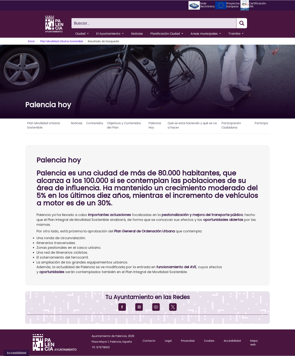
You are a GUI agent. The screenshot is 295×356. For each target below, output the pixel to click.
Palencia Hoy (154, 125)
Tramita (235, 33)
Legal (168, 341)
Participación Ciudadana (231, 125)
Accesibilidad (232, 341)
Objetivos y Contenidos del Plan (124, 125)
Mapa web (254, 342)
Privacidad (188, 341)
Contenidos (94, 123)
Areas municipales (206, 33)
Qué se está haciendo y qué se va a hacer (192, 125)
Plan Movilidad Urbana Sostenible (61, 41)
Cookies (209, 341)
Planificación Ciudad (166, 33)
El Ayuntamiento (110, 33)
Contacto (149, 341)
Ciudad (82, 33)
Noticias (137, 33)
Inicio (31, 41)
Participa (261, 123)
